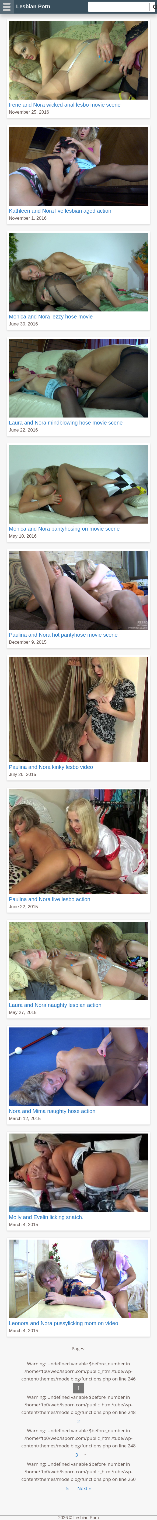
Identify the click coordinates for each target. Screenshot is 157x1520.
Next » (84, 1488)
